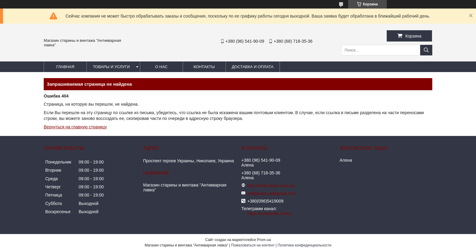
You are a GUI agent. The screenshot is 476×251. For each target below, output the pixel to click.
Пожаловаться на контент (252, 245)
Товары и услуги (111, 66)
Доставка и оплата (253, 66)
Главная (65, 66)
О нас (161, 66)
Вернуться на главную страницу (75, 126)
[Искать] (426, 50)
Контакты (204, 66)
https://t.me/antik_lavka (269, 213)
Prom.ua (264, 240)
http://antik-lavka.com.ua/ (271, 185)
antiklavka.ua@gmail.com (271, 193)
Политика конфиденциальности (304, 245)
